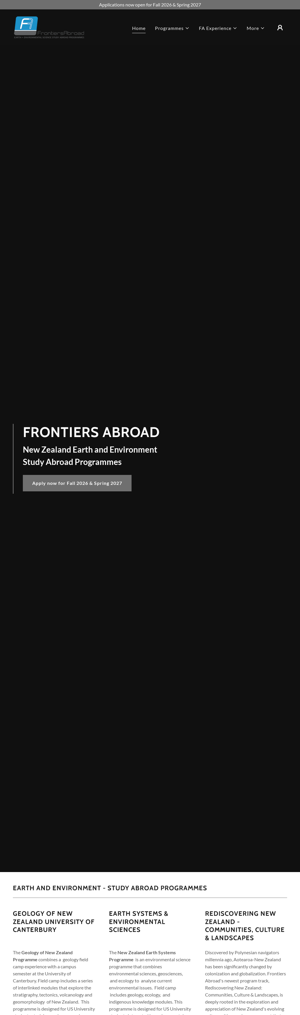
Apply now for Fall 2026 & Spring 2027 (77, 483)
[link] (49, 27)
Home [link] (139, 28)
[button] (172, 28)
